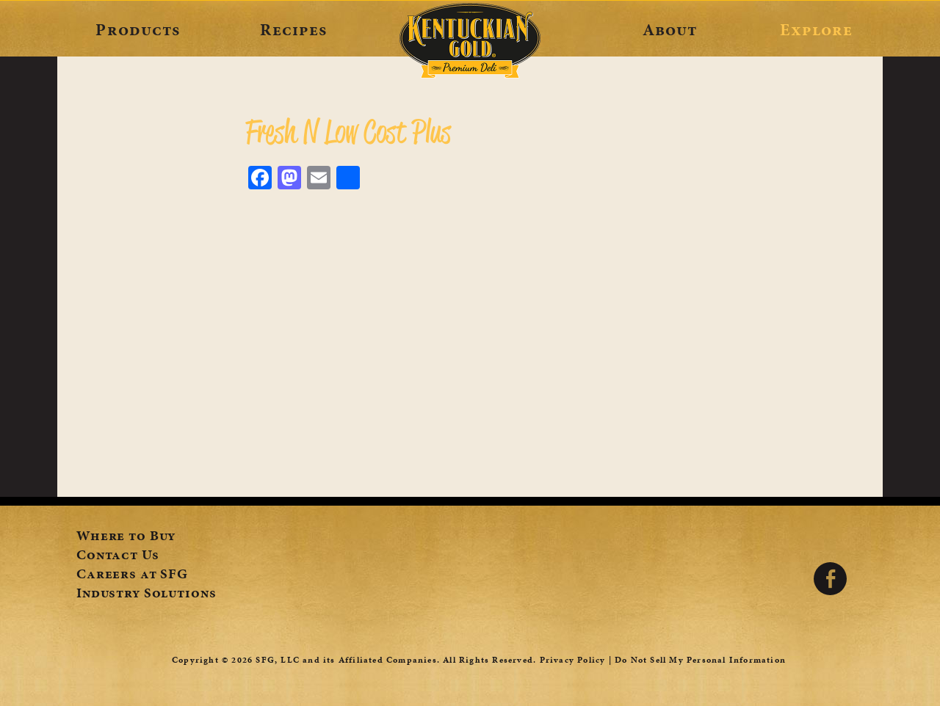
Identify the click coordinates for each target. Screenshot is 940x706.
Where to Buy (126, 537)
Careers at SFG (132, 575)
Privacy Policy (573, 660)
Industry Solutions (146, 594)
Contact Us (117, 556)
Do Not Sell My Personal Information (700, 660)
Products (137, 29)
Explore (816, 29)
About (670, 29)
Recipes (293, 29)
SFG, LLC (278, 660)
